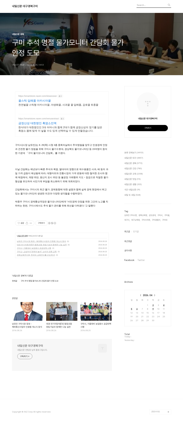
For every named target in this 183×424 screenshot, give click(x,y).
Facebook (129, 260)
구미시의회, (146, 220)
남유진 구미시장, (130, 215)
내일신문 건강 (133, 168)
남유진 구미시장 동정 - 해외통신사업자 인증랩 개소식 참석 (41, 241)
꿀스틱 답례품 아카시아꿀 (34, 100)
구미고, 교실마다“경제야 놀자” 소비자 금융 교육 (37, 252)
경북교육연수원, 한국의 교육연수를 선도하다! (36, 255)
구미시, (160, 215)
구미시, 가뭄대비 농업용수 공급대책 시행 (34, 248)
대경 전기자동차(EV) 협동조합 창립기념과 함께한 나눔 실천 (42, 245)
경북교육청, (143, 215)
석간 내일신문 (132, 189)
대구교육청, (135, 220)
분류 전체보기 (133, 152)
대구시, (127, 220)
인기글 (136, 231)
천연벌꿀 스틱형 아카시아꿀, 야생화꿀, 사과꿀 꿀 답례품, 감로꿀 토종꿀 (58, 104)
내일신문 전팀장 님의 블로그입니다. (32, 350)
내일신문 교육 (133, 174)
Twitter (141, 260)
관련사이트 (155, 411)
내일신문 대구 (133, 158)
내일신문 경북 (22, 236)
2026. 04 (147, 295)
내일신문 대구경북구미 (25, 6)
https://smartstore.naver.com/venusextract (38, 118)
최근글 (127, 231)
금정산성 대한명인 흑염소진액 (37, 123)
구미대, (165, 220)
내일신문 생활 (133, 184)
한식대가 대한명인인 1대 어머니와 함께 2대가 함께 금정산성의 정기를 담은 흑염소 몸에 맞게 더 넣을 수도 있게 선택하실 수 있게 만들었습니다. (60, 129)
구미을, (167, 215)
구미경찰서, (156, 220)
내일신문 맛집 (132, 179)
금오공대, (152, 215)
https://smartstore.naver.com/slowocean (37, 96)
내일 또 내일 (132, 195)
